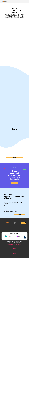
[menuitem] (6, 227)
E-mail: (5, 205)
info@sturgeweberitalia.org (10, 244)
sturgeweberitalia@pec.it (18, 244)
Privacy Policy (14, 248)
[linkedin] (18, 222)
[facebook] (15, 222)
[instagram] (16, 222)
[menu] (27, 2)
